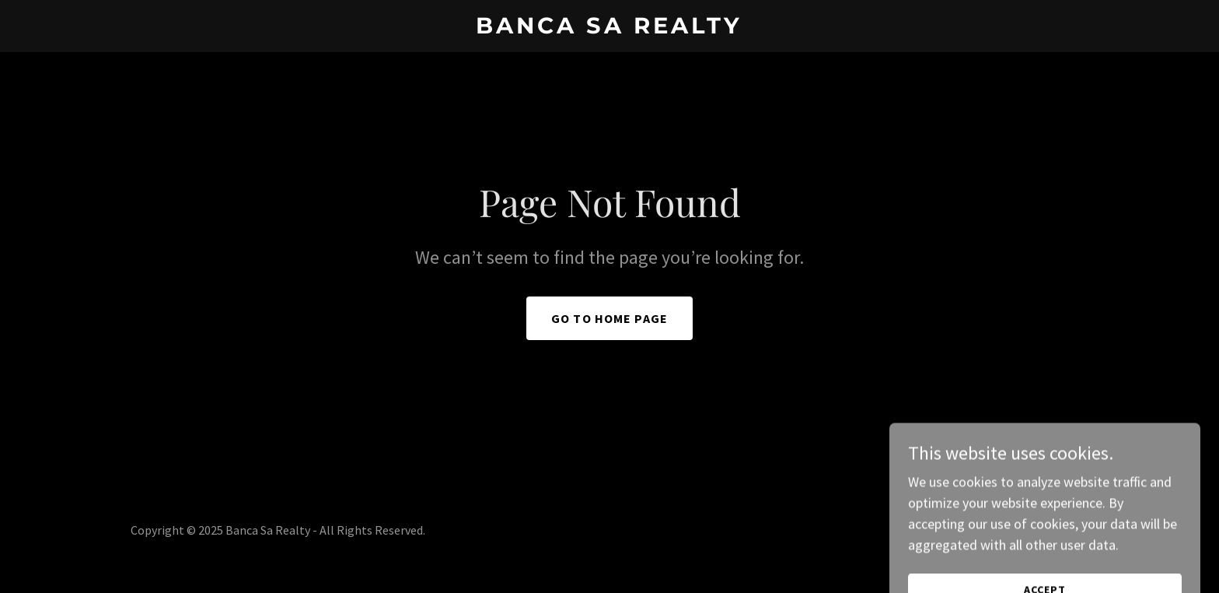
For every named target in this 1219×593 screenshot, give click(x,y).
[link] (610, 28)
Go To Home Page (609, 318)
